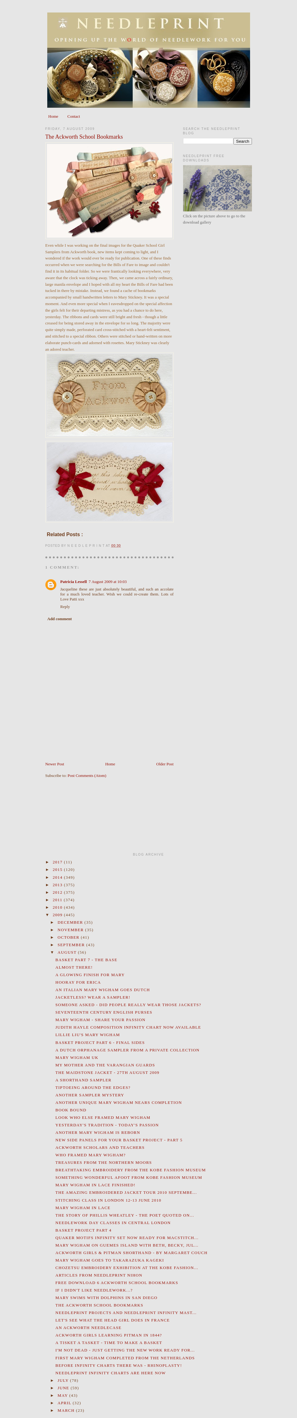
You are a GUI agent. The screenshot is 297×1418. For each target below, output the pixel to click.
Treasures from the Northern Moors (103, 1162)
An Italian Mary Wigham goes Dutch (102, 989)
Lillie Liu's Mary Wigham (87, 1034)
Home (53, 116)
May (63, 1395)
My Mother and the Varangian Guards (105, 1065)
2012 (58, 892)
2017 (58, 862)
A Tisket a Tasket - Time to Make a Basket (108, 1342)
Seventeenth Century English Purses (103, 1012)
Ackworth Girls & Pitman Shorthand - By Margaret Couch (131, 1252)
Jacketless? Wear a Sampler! (93, 997)
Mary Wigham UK (76, 1057)
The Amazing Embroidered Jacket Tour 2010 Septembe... (126, 1192)
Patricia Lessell (73, 581)
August (68, 952)
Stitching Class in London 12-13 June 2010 (108, 1200)
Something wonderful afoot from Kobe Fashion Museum (128, 1177)
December (71, 922)
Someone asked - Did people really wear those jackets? (128, 1004)
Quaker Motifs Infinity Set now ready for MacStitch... (126, 1237)
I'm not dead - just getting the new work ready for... (125, 1350)
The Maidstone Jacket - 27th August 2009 (107, 1072)
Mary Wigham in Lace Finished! (95, 1185)
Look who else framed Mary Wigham (103, 1117)
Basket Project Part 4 (83, 1230)
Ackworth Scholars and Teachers (100, 1147)
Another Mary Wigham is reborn (97, 1132)
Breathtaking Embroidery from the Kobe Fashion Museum (130, 1170)
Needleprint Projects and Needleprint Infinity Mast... (126, 1312)
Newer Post (54, 764)
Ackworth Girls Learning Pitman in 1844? (108, 1335)
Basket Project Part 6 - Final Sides (100, 1042)
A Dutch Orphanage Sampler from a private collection (127, 1050)
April (65, 1403)
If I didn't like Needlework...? (94, 1290)
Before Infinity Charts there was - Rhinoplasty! (118, 1365)
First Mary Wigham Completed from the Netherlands (125, 1358)
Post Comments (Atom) (87, 775)
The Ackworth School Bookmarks (84, 137)
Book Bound (70, 1110)
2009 (58, 914)
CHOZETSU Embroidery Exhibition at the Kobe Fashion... (126, 1267)
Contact (73, 116)
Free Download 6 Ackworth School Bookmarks (116, 1282)
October (69, 937)
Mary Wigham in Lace (82, 1207)
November (71, 929)
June (64, 1388)
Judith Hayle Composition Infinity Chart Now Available (128, 1027)
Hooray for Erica (78, 982)
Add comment (59, 618)
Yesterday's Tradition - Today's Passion (107, 1125)
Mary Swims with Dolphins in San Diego (106, 1297)
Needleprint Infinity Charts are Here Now (110, 1373)
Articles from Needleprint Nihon (98, 1275)
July (64, 1380)
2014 (58, 877)
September (72, 944)
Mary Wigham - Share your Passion (100, 1019)
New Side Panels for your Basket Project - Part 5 (118, 1140)
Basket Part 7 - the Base (86, 959)
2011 (58, 899)
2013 (58, 884)
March (67, 1410)
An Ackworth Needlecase (88, 1327)
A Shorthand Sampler (83, 1080)
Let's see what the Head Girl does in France (112, 1320)
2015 (58, 869)
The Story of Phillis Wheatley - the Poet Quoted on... (124, 1215)
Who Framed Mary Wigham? (90, 1155)
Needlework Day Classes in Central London (113, 1222)
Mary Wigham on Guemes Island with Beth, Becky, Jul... (126, 1245)
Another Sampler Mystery (89, 1095)
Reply (65, 606)
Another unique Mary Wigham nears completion (118, 1102)
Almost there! (74, 967)
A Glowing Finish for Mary (90, 974)
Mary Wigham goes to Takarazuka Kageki (109, 1260)
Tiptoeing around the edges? (93, 1087)
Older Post (164, 764)
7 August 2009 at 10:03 (107, 581)
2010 (58, 907)
